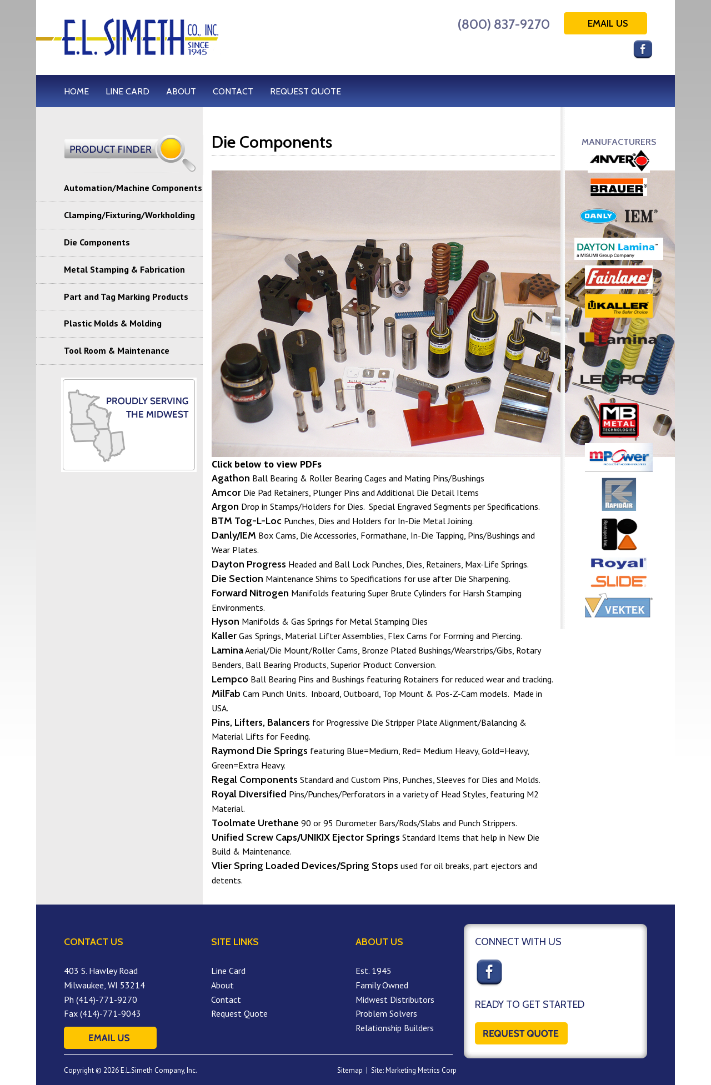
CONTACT (233, 91)
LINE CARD (127, 91)
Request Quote (239, 1013)
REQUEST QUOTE (305, 91)
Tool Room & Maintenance (116, 350)
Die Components (97, 242)
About (222, 985)
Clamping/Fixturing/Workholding (129, 214)
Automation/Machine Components (133, 187)
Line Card (228, 970)
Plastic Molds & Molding (113, 323)
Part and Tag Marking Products (126, 296)
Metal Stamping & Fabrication (124, 269)
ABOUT (181, 91)
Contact (226, 999)
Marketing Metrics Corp (421, 1070)
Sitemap (350, 1070)
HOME (76, 91)
